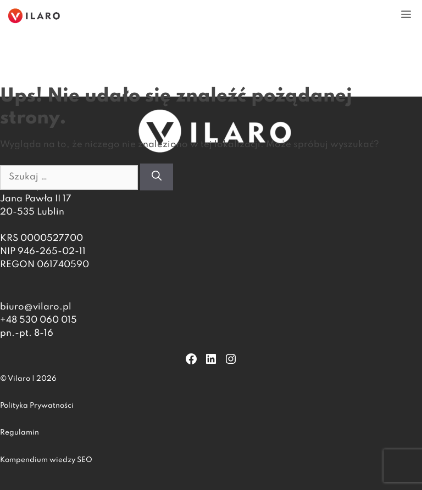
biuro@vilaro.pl (35, 307)
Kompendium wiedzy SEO (46, 460)
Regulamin (19, 432)
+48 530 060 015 (38, 320)
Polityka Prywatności (37, 405)
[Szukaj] (156, 177)
